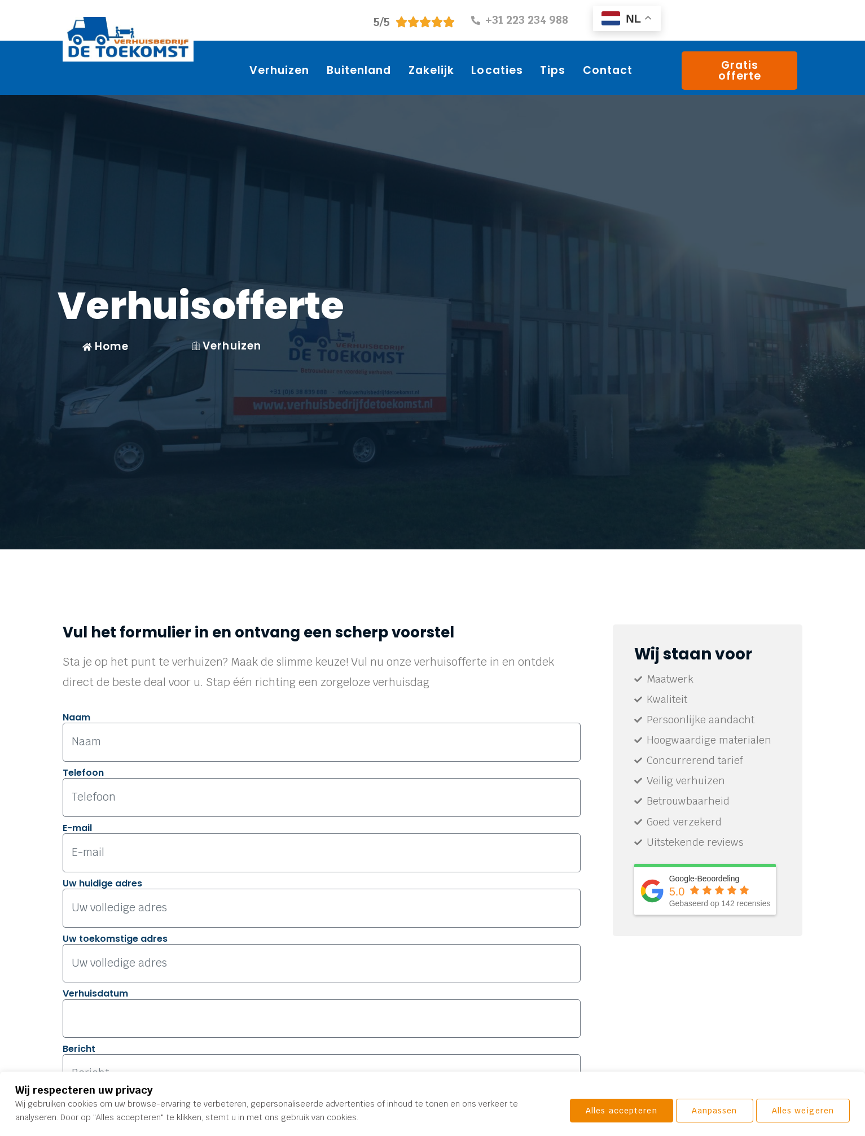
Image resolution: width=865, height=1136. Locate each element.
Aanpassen (608, 1111)
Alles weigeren (697, 1111)
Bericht (79, 1047)
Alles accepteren (798, 1111)
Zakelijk (432, 70)
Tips (552, 70)
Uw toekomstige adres (115, 937)
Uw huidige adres (102, 882)
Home (105, 346)
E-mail (77, 827)
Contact (608, 70)
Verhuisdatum (95, 992)
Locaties (497, 70)
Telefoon (83, 772)
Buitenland (359, 70)
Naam (76, 717)
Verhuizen (279, 70)
